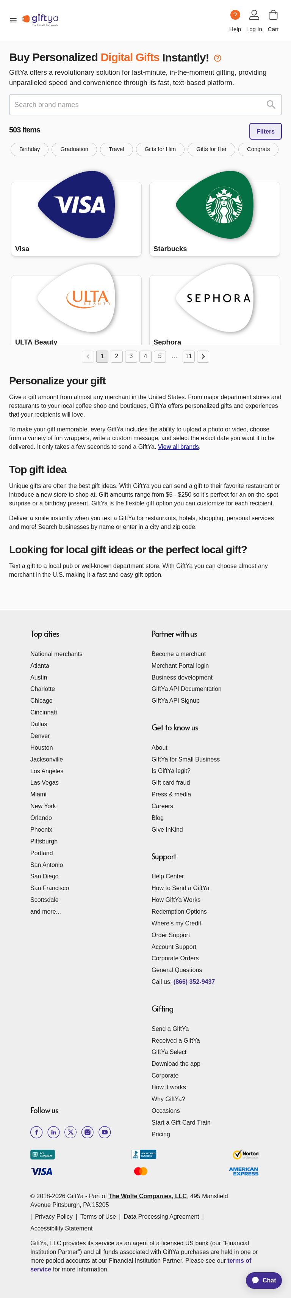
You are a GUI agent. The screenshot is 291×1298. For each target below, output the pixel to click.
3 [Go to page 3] (131, 356)
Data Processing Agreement (161, 1216)
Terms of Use (98, 1216)
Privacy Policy (54, 1216)
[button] (29, 149)
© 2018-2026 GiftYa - (58, 1196)
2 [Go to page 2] (116, 356)
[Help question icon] (235, 15)
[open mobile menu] (13, 20)
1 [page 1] (102, 356)
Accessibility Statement (61, 1228)
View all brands (178, 447)
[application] (260, 1280)
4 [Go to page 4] (145, 356)
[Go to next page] (203, 357)
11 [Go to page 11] (188, 356)
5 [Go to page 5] (160, 356)
